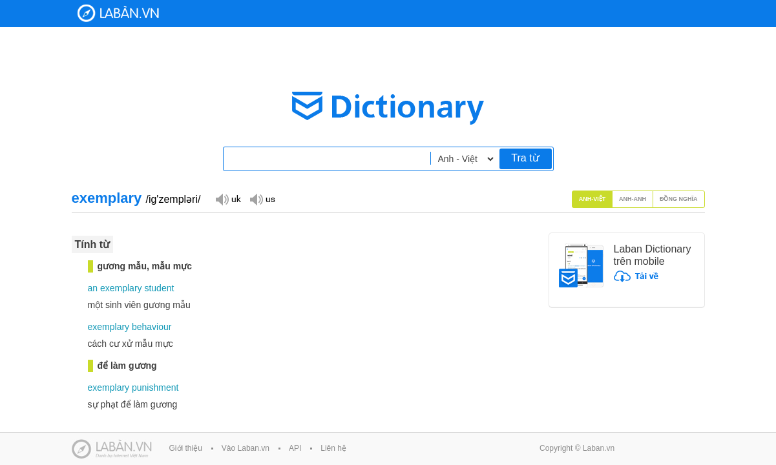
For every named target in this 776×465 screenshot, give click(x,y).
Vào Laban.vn (245, 448)
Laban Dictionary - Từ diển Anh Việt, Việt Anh (118, 13)
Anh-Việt (592, 199)
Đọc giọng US (262, 199)
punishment (155, 387)
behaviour (152, 327)
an (93, 288)
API (295, 448)
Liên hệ (333, 448)
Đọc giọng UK (228, 199)
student (159, 288)
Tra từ (525, 157)
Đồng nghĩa (679, 199)
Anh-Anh (632, 199)
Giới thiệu (185, 448)
